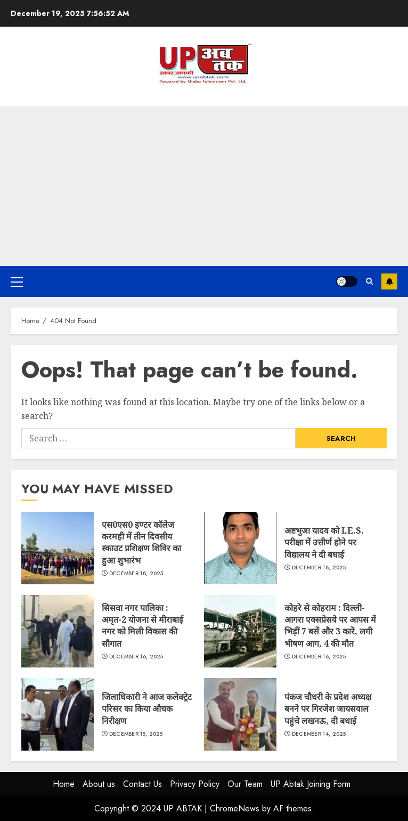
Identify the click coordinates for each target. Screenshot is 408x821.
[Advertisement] (204, 186)
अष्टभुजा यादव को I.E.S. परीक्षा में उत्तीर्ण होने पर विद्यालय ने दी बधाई (240, 548)
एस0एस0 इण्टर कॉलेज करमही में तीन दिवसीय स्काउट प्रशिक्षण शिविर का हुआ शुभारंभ (57, 548)
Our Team (245, 784)
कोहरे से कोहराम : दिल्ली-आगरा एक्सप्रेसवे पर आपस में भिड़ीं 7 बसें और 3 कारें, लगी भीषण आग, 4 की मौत (240, 631)
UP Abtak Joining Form (310, 784)
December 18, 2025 (136, 573)
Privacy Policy (194, 784)
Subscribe (389, 281)
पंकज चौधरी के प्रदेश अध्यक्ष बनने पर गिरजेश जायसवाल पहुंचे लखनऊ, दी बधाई (240, 714)
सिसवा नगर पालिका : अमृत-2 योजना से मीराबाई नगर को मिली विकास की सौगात (57, 631)
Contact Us (142, 784)
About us (99, 784)
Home (64, 784)
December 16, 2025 (136, 657)
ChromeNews (234, 808)
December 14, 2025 (319, 734)
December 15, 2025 (136, 734)
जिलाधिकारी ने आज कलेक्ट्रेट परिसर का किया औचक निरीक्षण (57, 714)
